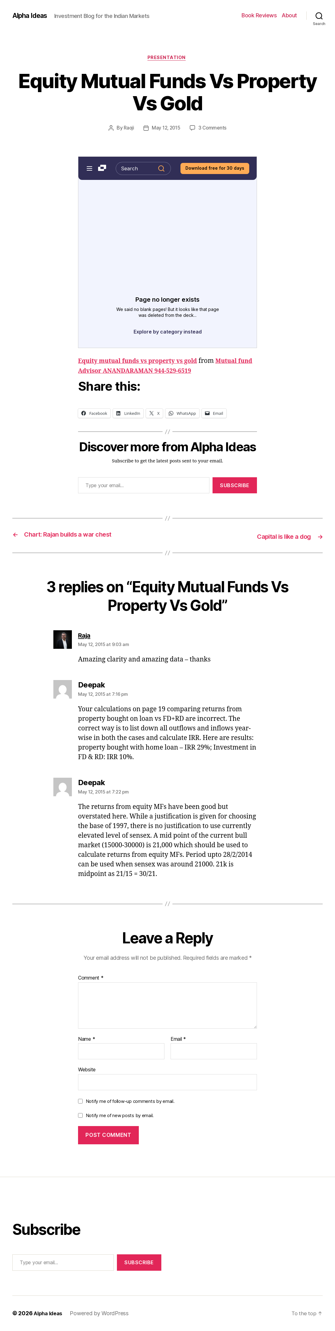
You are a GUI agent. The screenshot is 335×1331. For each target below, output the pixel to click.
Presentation (167, 58)
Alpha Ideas (31, 15)
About (289, 15)
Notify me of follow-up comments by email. (130, 1101)
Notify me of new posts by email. (120, 1116)
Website (87, 1070)
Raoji (127, 129)
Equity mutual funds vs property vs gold (143, 362)
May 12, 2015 (166, 129)
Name (86, 1039)
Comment (91, 978)
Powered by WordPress (101, 1313)
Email (178, 1039)
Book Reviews (259, 15)
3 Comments (213, 129)
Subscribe (235, 486)
